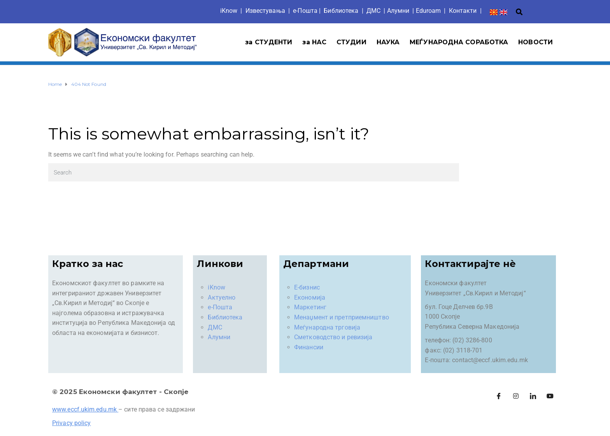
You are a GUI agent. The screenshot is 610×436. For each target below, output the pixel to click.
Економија (309, 297)
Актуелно (221, 297)
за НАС (314, 42)
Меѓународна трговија (327, 327)
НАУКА (388, 42)
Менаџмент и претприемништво (341, 317)
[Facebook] (499, 396)
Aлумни (398, 10)
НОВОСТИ (535, 42)
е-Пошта (305, 10)
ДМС (373, 10)
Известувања (265, 10)
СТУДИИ (351, 42)
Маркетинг (310, 307)
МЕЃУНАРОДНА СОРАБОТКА (459, 42)
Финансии (308, 347)
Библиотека (341, 10)
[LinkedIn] (533, 396)
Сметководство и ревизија (333, 337)
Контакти (463, 10)
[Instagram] (516, 396)
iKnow (229, 10)
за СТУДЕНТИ (268, 42)
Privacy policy (71, 423)
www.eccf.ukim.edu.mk (84, 409)
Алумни (219, 337)
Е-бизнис (307, 287)
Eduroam (428, 10)
